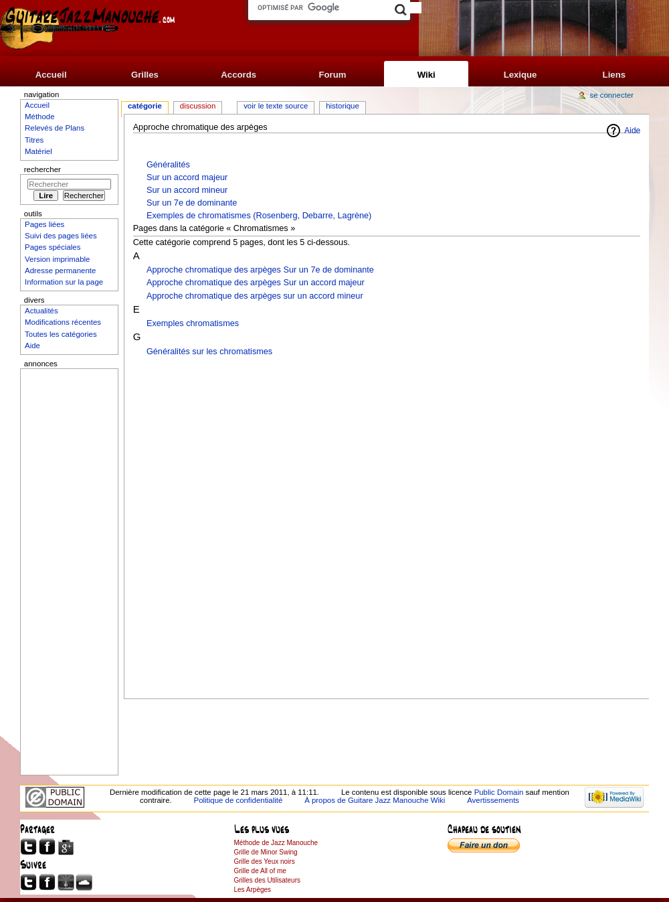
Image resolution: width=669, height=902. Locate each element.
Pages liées (44, 224)
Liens (614, 75)
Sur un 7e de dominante (192, 203)
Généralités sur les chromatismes (209, 351)
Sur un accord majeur (187, 177)
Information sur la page (64, 282)
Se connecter (612, 95)
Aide (632, 130)
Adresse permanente (60, 271)
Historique (342, 106)
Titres (34, 140)
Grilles (145, 75)
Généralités (168, 164)
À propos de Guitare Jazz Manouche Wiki (374, 800)
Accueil (51, 75)
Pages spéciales (52, 247)
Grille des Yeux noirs (264, 861)
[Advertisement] (387, 524)
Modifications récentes (63, 322)
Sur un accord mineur (187, 190)
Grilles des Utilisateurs (267, 880)
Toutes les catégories (61, 334)
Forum (332, 75)
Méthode (40, 116)
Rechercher (42, 169)
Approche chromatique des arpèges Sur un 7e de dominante (260, 270)
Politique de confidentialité (238, 800)
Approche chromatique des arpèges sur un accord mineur (255, 296)
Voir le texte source (276, 106)
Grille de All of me (260, 871)
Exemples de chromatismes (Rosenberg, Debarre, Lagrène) (259, 215)
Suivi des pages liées (61, 236)
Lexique (520, 75)
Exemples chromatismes (193, 323)
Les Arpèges (253, 889)
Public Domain (499, 792)
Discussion (197, 106)
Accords (238, 75)
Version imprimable (57, 259)
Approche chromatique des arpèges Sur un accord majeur (256, 282)
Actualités (41, 311)
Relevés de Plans (54, 128)
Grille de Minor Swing (266, 852)
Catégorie (145, 106)
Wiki (426, 75)
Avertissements (493, 800)
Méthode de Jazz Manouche (276, 842)
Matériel (38, 151)
